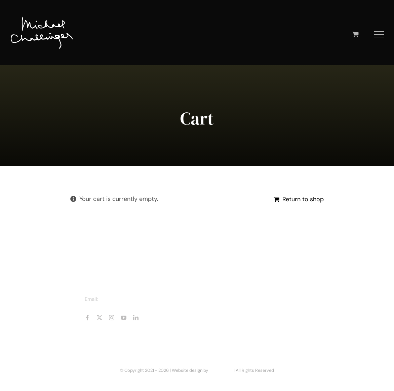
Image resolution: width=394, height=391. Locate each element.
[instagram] (111, 317)
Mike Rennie (221, 370)
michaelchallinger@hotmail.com (136, 299)
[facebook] (87, 317)
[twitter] (99, 317)
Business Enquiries (238, 333)
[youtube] (123, 317)
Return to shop (303, 199)
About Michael (233, 297)
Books (223, 309)
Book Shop (228, 321)
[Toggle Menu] (379, 34)
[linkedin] (136, 317)
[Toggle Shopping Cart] (355, 34)
